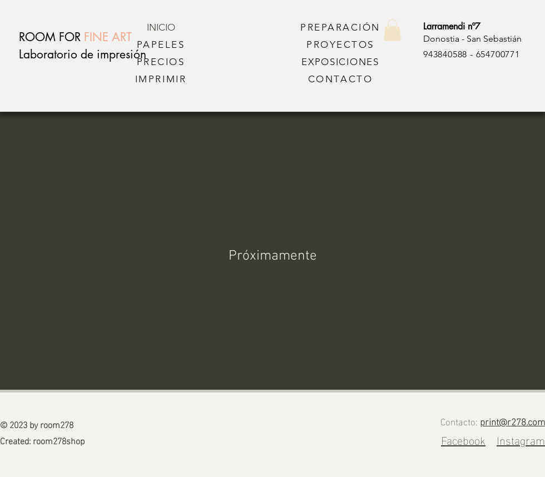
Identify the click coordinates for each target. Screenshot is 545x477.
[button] (392, 30)
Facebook (463, 439)
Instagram (521, 439)
